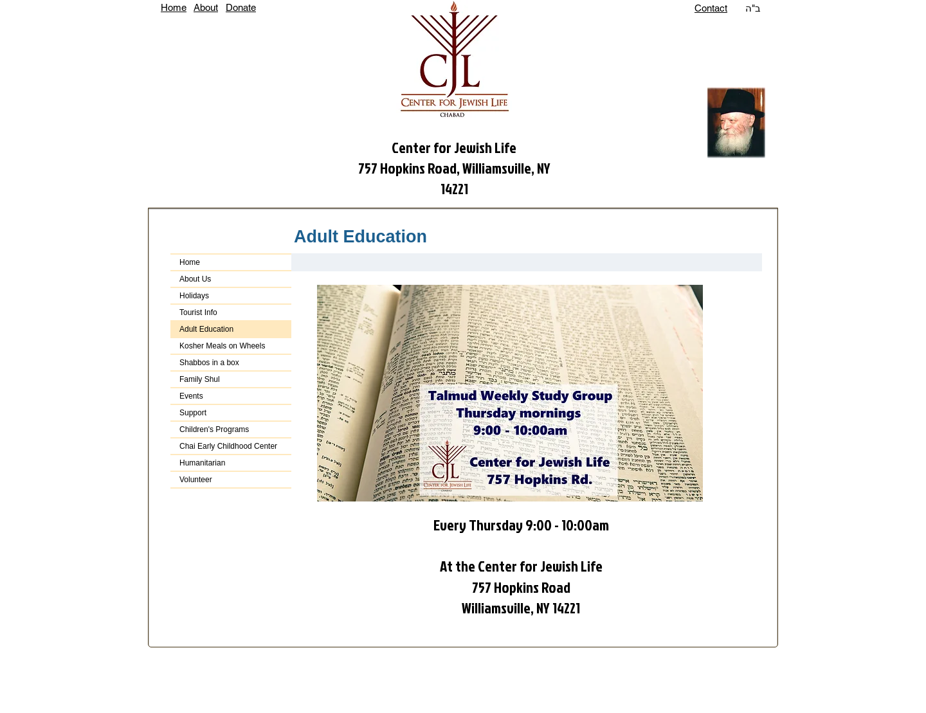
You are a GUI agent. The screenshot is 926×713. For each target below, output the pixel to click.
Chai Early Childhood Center (228, 446)
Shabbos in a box (209, 362)
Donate (241, 7)
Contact (710, 8)
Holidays (194, 295)
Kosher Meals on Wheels (222, 345)
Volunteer (195, 479)
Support (192, 412)
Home (173, 7)
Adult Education (206, 329)
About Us (195, 279)
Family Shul (199, 379)
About (206, 7)
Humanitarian (202, 462)
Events (191, 396)
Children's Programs (214, 429)
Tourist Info (198, 312)
